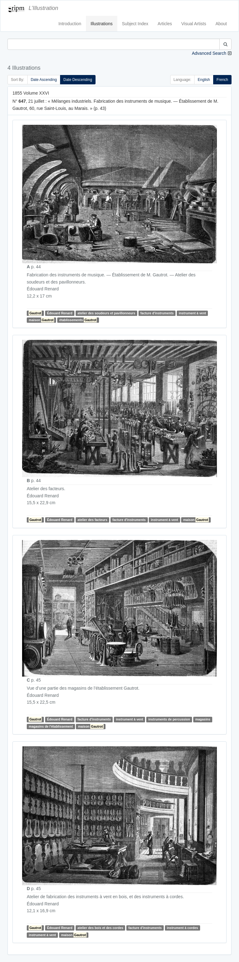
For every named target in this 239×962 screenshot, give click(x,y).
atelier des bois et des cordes (100, 928)
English (204, 79)
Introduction (70, 23)
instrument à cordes (182, 928)
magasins (202, 719)
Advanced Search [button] (209, 53)
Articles (165, 23)
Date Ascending (44, 79)
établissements (78, 319)
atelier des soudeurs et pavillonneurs (106, 313)
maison (41, 319)
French (222, 79)
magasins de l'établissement (51, 726)
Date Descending (77, 79)
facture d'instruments (157, 313)
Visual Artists (193, 23)
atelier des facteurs (92, 520)
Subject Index (135, 23)
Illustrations (102, 23)
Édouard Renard (60, 313)
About (221, 23)
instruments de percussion (169, 719)
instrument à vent (192, 313)
